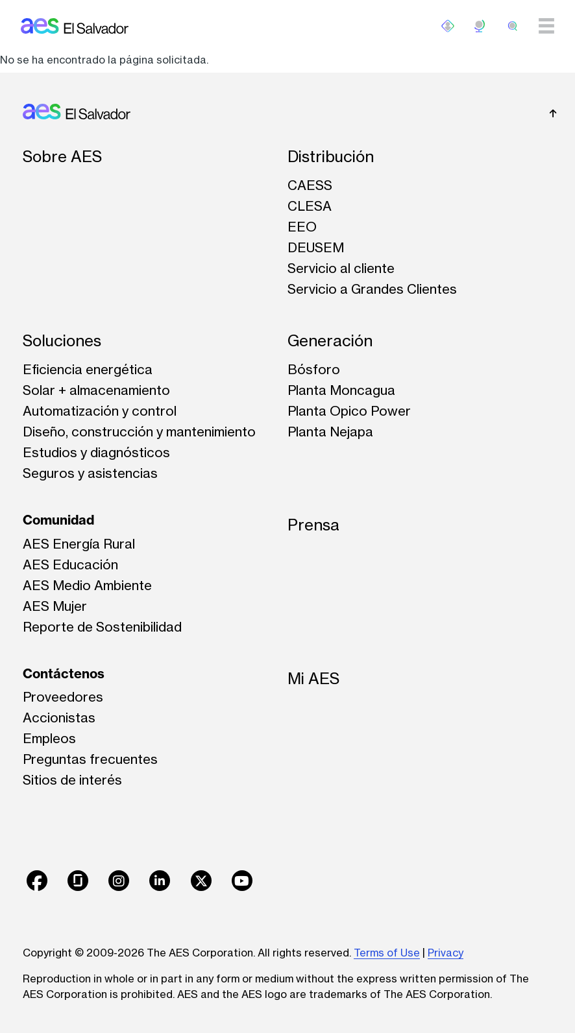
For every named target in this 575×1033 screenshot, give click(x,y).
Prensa (313, 525)
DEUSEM (316, 247)
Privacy (445, 952)
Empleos (49, 738)
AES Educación (70, 564)
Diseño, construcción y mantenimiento (139, 431)
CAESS (310, 185)
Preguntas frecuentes (90, 759)
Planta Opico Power (349, 411)
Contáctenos (63, 673)
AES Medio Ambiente (87, 585)
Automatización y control (100, 411)
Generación (330, 340)
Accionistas (59, 717)
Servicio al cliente (341, 268)
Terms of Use (387, 952)
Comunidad (58, 520)
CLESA (310, 206)
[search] (512, 25)
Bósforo (314, 369)
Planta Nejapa (330, 431)
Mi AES (313, 678)
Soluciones (62, 340)
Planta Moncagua (341, 390)
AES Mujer (55, 606)
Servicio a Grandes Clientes (372, 289)
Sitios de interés (72, 780)
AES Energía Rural (79, 544)
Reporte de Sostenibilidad (102, 627)
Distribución (331, 156)
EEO (302, 227)
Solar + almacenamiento (96, 390)
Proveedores (63, 697)
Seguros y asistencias (90, 473)
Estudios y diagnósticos (96, 452)
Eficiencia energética (88, 369)
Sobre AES (62, 156)
